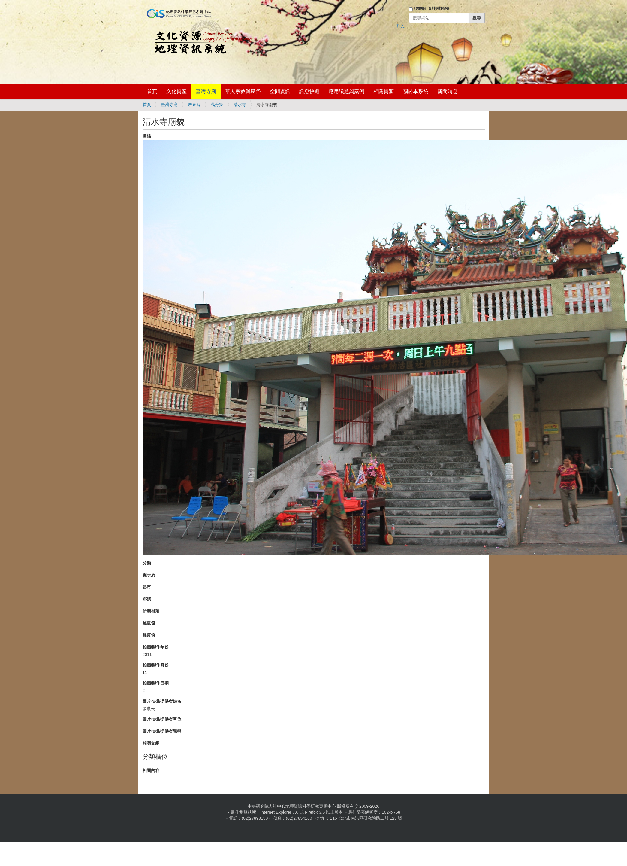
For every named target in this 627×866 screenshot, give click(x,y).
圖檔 (147, 135)
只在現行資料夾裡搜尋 (432, 8)
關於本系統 (415, 91)
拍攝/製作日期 (156, 683)
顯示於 (149, 575)
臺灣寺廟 (206, 91)
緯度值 (149, 635)
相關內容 (151, 770)
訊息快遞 (309, 91)
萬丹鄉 (217, 104)
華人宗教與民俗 (243, 91)
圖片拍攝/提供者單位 (162, 719)
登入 (400, 26)
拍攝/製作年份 (156, 647)
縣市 (147, 587)
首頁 (152, 91)
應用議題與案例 (346, 91)
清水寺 (240, 104)
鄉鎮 (147, 599)
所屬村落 (151, 611)
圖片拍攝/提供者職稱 (162, 731)
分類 (147, 563)
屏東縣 (194, 104)
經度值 (149, 623)
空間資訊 (280, 91)
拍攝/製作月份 (156, 665)
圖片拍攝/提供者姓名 (162, 701)
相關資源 (383, 91)
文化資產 (176, 91)
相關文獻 (151, 743)
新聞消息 (447, 91)
